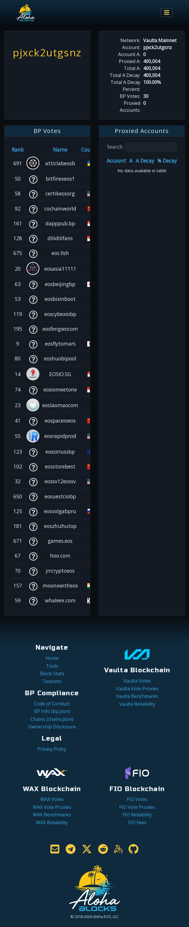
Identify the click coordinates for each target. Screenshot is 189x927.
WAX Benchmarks (52, 814)
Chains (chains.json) (51, 719)
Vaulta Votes (137, 681)
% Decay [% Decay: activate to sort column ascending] (167, 160)
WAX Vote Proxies (52, 807)
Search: (142, 147)
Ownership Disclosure (52, 726)
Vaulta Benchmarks (137, 696)
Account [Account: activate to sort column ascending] (116, 160)
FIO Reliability (137, 814)
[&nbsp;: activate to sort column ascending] (33, 150)
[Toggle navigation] (166, 12)
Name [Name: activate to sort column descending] (60, 149)
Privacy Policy (51, 749)
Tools (52, 666)
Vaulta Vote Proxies (137, 688)
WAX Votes (52, 799)
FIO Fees (137, 822)
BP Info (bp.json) (52, 711)
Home (52, 658)
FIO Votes (137, 799)
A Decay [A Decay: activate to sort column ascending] (145, 160)
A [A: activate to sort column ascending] (130, 160)
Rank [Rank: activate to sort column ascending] (18, 149)
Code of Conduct (52, 703)
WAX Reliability (52, 822)
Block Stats (52, 673)
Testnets (52, 681)
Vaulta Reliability (137, 704)
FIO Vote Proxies (137, 807)
